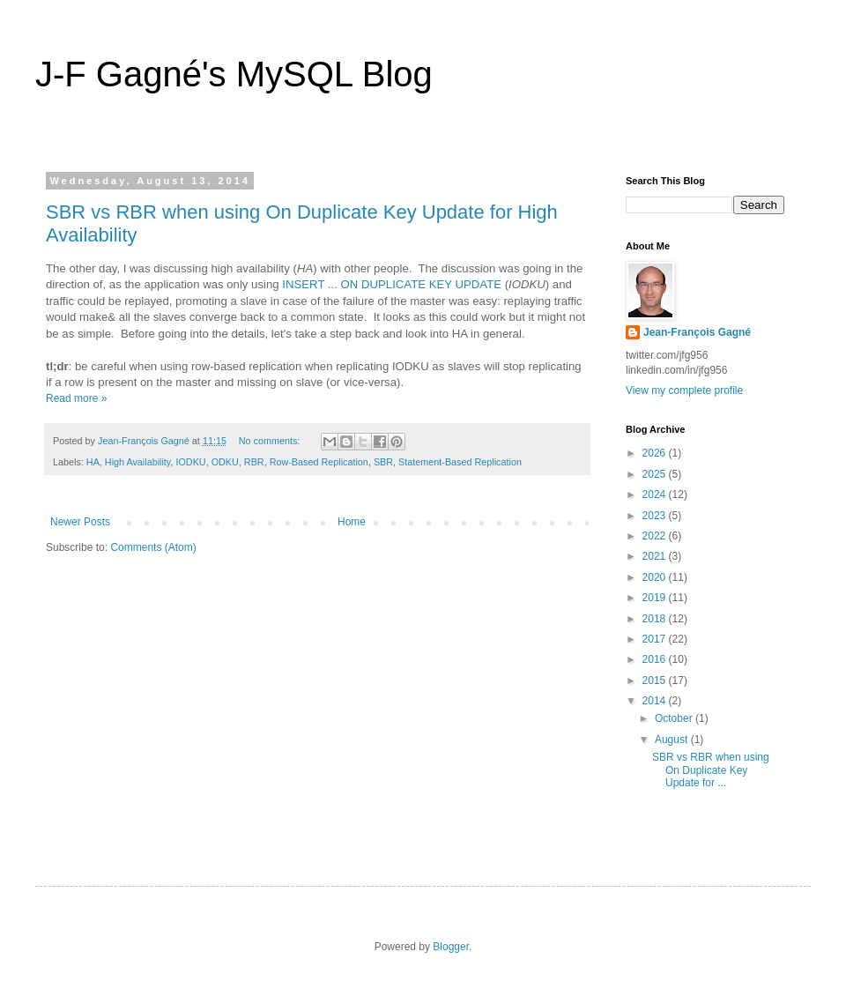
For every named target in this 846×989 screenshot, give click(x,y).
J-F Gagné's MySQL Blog (234, 74)
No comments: (271, 440)
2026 (655, 453)
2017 (655, 639)
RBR (254, 462)
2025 (655, 474)
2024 (655, 494)
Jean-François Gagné (697, 332)
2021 (655, 556)
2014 (655, 701)
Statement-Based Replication (460, 462)
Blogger (451, 947)
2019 (655, 597)
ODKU (225, 462)
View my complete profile (684, 390)
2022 (655, 536)
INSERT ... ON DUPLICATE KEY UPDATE (391, 284)
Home (352, 522)
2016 (655, 659)
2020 (655, 577)
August (673, 739)
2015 (655, 680)
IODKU (190, 462)
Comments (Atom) (153, 547)
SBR (383, 462)
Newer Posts (80, 522)
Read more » (76, 398)
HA (93, 462)
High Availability (138, 462)
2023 (655, 515)
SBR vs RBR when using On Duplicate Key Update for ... (710, 770)
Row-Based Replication (319, 462)
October (675, 718)
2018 (655, 619)
